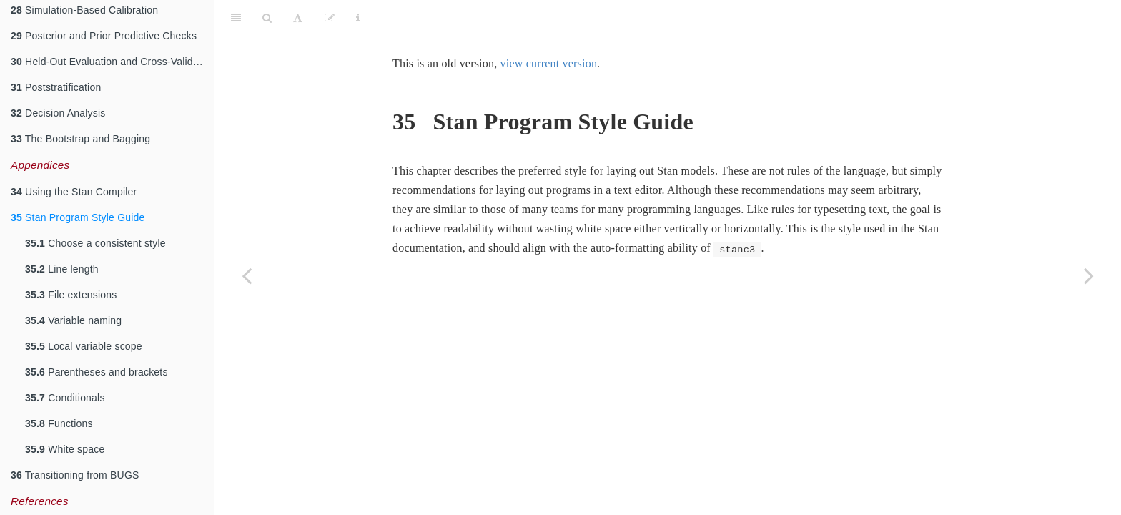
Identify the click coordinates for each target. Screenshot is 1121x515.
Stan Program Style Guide (78, 217)
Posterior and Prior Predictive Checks (104, 35)
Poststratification (56, 87)
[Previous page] (246, 275)
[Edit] (329, 18)
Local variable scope (83, 346)
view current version (549, 63)
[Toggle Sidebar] (236, 18)
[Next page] (1089, 275)
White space (64, 449)
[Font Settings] (297, 18)
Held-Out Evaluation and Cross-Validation (112, 61)
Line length (62, 269)
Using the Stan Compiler (74, 191)
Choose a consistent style (95, 243)
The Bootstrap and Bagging (80, 138)
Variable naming (73, 320)
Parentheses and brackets (96, 372)
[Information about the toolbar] (357, 18)
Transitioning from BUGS (75, 475)
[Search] (267, 18)
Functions (59, 423)
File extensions (71, 294)
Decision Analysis (58, 113)
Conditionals (65, 397)
